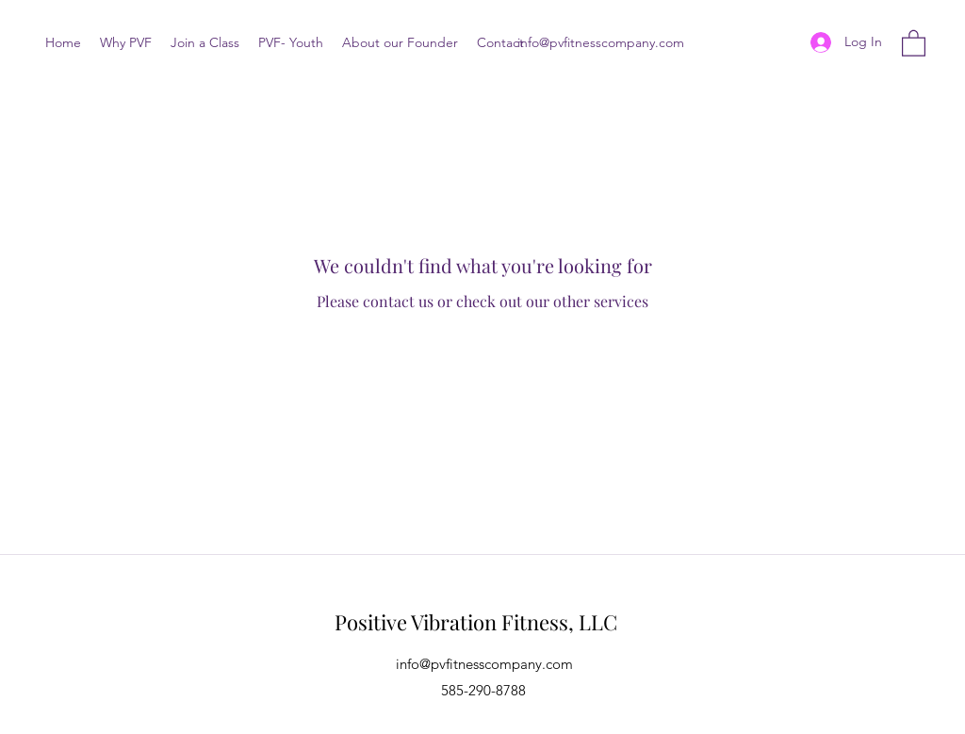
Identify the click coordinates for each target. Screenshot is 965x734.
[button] (913, 42)
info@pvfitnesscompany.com (600, 42)
